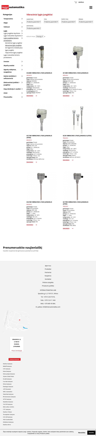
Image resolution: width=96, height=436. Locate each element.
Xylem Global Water (8, 376)
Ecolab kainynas (7, 379)
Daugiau (32, 96)
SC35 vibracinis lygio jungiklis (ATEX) (77, 136)
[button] (76, 432)
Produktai (48, 269)
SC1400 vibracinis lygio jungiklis (75, 73)
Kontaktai (48, 279)
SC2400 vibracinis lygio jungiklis (39, 73)
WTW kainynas (7, 399)
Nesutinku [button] (81, 432)
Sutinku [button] (91, 432)
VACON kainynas (8, 404)
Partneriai (48, 272)
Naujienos (48, 276)
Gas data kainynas (8, 381)
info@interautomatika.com (51, 307)
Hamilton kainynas (8, 402)
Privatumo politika (44, 433)
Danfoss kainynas (7, 363)
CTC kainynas (7, 409)
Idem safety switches (8, 407)
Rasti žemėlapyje (16, 350)
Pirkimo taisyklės (48, 282)
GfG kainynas (6, 369)
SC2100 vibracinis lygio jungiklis (39, 202)
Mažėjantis (45, 36)
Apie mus (48, 266)
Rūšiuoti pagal (31, 36)
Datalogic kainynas (8, 386)
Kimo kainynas (7, 371)
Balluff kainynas (7, 366)
